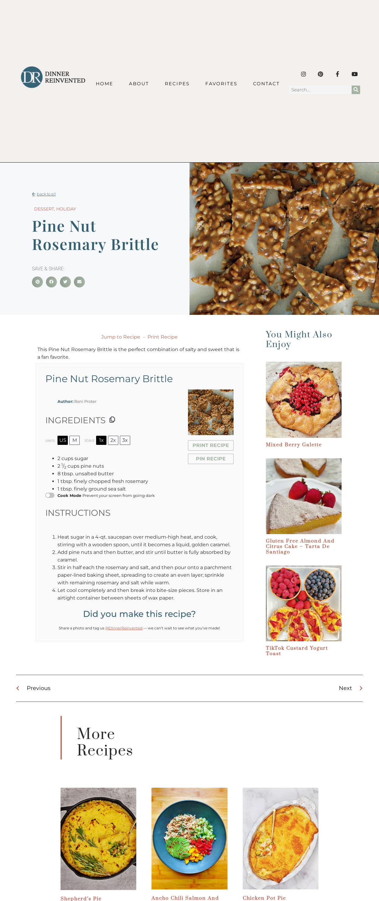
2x (113, 440)
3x (125, 440)
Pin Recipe (211, 459)
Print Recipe (163, 337)
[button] (37, 281)
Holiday (66, 209)
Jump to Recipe (120, 337)
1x (101, 440)
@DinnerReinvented (123, 628)
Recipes (177, 83)
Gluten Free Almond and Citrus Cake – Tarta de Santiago (300, 546)
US (62, 440)
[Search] (356, 90)
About (139, 83)
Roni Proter (85, 401)
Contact (266, 83)
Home (104, 83)
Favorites (221, 83)
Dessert (44, 209)
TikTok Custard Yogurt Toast (297, 651)
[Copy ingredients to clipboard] (112, 419)
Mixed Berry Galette (294, 445)
